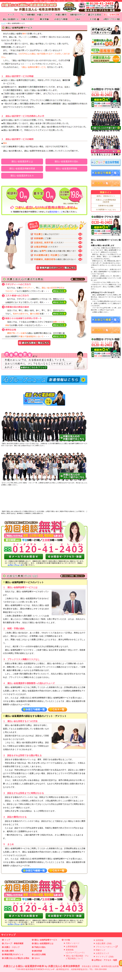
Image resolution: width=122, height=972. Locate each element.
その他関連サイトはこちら (106, 209)
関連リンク (100, 950)
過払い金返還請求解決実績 (22, 168)
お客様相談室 (71, 947)
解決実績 (38, 951)
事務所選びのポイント (13, 954)
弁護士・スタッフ (12, 947)
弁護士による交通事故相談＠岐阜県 (106, 201)
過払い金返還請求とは (22, 161)
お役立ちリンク (102, 953)
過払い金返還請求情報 (66, 168)
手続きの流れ (40, 947)
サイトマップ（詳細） (105, 957)
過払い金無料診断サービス (45, 940)
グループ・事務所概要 (13, 943)
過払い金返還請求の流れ (66, 161)
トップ (3, 23)
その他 (67, 940)
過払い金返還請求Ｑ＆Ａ (22, 175)
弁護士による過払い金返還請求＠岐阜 (61, 968)
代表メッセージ (72, 943)
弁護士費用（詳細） (104, 943)
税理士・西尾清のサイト (106, 196)
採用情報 (99, 940)
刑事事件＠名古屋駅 (105, 206)
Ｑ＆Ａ (37, 958)
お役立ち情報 (40, 954)
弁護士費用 (9, 951)
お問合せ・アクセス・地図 (105, 960)
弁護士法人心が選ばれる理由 (16, 958)
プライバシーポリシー (107, 947)
